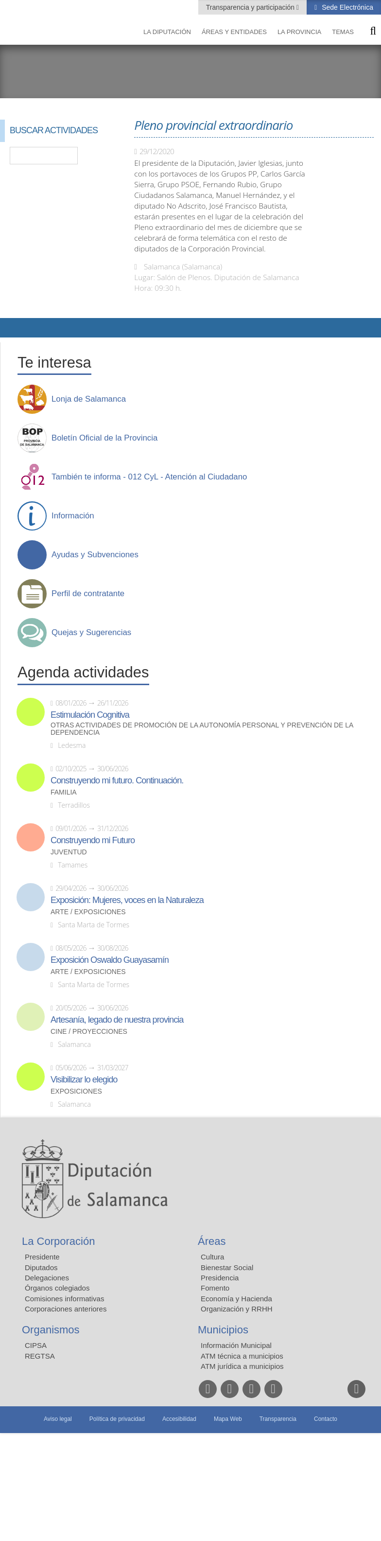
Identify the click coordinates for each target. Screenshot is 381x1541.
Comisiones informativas (64, 1298)
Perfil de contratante (88, 593)
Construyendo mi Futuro (93, 840)
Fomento (215, 1288)
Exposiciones (76, 1091)
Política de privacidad (117, 1419)
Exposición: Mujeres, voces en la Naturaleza (127, 900)
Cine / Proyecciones (89, 1031)
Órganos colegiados (57, 1288)
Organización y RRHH (237, 1309)
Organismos (51, 1330)
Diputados (41, 1267)
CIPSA (36, 1345)
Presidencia (220, 1278)
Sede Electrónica (346, 7)
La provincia (299, 31)
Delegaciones (47, 1278)
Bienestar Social (227, 1267)
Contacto (325, 1419)
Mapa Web (228, 1419)
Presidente (42, 1257)
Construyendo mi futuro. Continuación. (117, 780)
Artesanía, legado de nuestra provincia (117, 1020)
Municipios (223, 1330)
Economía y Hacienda (236, 1298)
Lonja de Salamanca (89, 399)
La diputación (167, 31)
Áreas (211, 1241)
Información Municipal (236, 1345)
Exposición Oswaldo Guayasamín (110, 960)
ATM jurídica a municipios (242, 1366)
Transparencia (278, 1419)
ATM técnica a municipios (242, 1356)
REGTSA (40, 1356)
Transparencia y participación (251, 7)
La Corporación (58, 1241)
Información (73, 516)
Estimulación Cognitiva (90, 715)
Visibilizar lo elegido (84, 1079)
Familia (64, 792)
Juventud (69, 852)
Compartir (12, 327)
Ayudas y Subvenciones (95, 554)
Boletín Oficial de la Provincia (104, 438)
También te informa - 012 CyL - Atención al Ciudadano (149, 477)
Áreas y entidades (234, 31)
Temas (343, 31)
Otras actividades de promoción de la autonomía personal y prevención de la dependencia (202, 729)
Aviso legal (58, 1419)
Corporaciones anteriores (65, 1309)
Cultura (212, 1257)
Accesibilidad (179, 1419)
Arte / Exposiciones (88, 912)
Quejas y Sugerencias (91, 632)
